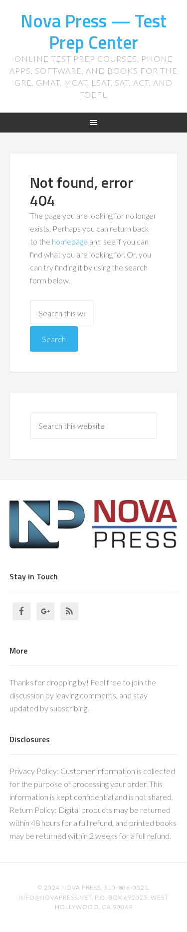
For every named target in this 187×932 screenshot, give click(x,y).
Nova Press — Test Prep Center (93, 31)
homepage (70, 241)
